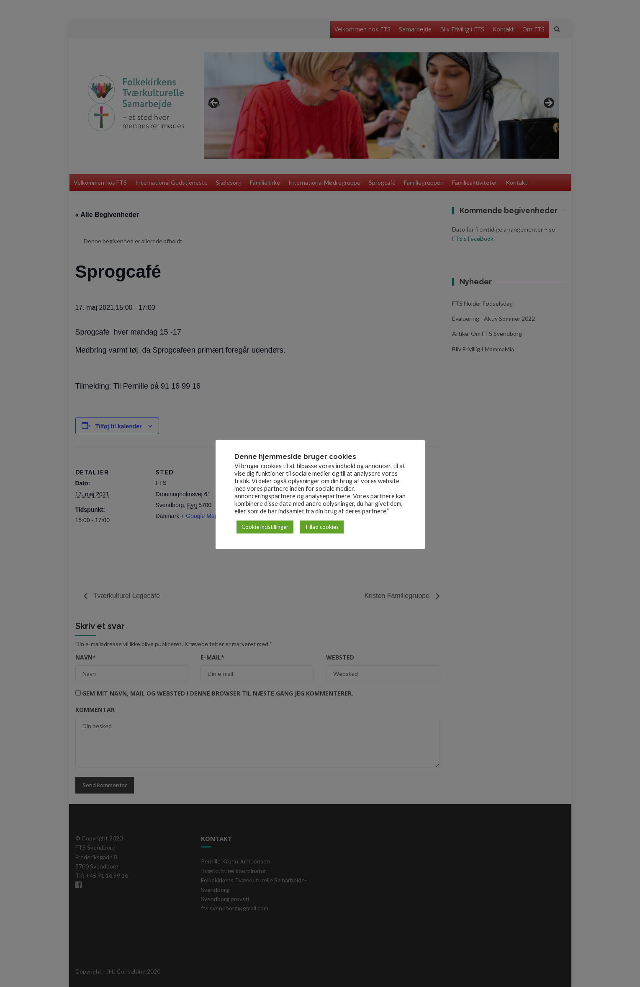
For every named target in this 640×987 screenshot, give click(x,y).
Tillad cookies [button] (322, 526)
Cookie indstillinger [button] (265, 526)
